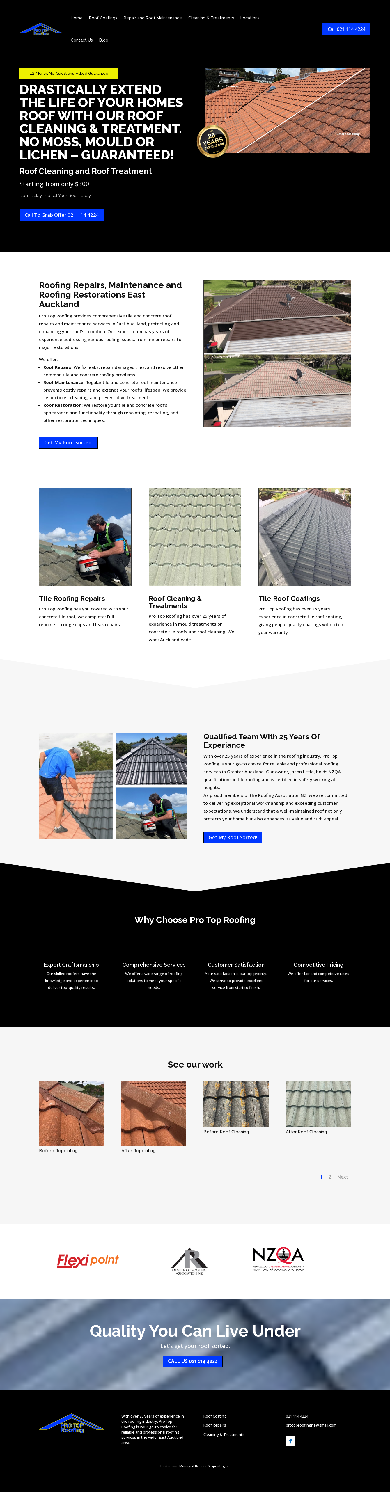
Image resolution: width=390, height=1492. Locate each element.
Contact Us (83, 41)
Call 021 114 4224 (344, 29)
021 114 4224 (297, 1416)
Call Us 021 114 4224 (193, 1361)
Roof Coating (214, 1416)
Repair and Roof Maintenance (154, 19)
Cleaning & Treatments (212, 19)
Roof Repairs (214, 1425)
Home (78, 19)
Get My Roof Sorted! (68, 442)
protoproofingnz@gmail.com (311, 1425)
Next (342, 1177)
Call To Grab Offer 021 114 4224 (62, 215)
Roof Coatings (104, 19)
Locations (251, 19)
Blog (104, 41)
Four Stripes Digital (215, 1466)
